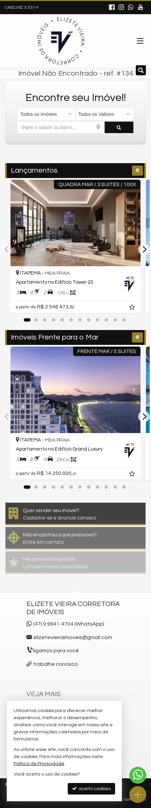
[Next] (131, 223)
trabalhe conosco (55, 664)
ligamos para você (56, 650)
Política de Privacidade (39, 763)
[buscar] (119, 127)
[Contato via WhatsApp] (137, 775)
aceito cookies (91, 788)
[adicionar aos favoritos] (132, 308)
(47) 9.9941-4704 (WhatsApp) (68, 624)
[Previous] (20, 223)
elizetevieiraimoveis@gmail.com (72, 637)
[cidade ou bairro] (61, 127)
